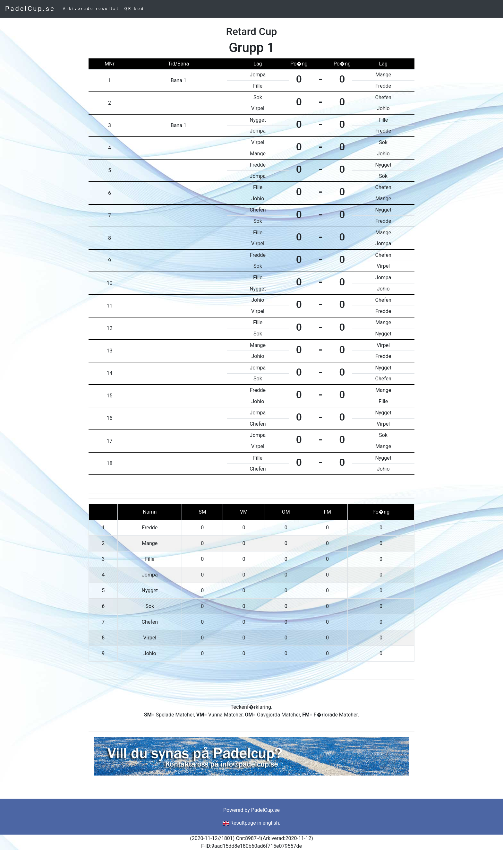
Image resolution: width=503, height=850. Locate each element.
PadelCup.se (30, 9)
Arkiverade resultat (91, 8)
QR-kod (134, 8)
